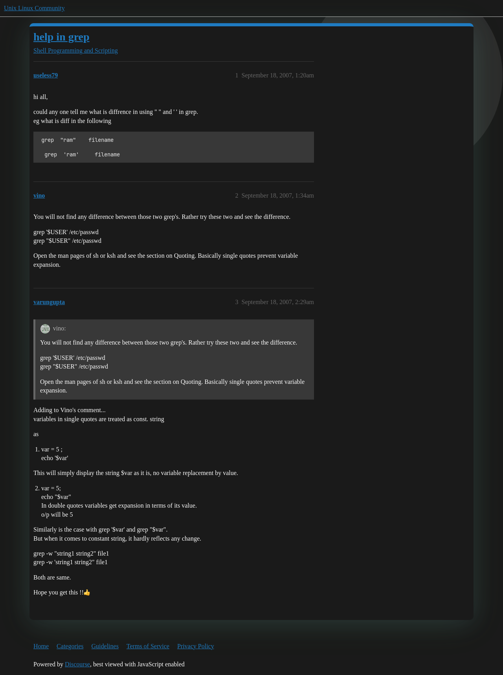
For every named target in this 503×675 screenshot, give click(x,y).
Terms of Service (148, 646)
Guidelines (105, 646)
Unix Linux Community (34, 8)
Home (41, 646)
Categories (70, 646)
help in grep (61, 37)
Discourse (77, 664)
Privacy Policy (195, 646)
